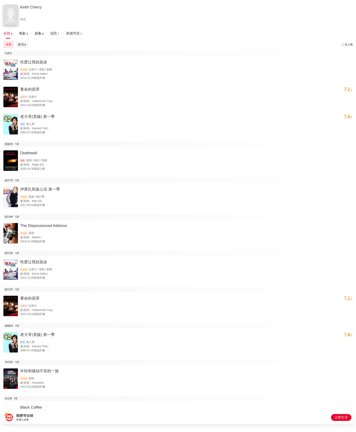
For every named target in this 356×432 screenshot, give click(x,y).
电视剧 (23, 69)
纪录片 (23, 97)
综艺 (22, 124)
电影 (22, 160)
